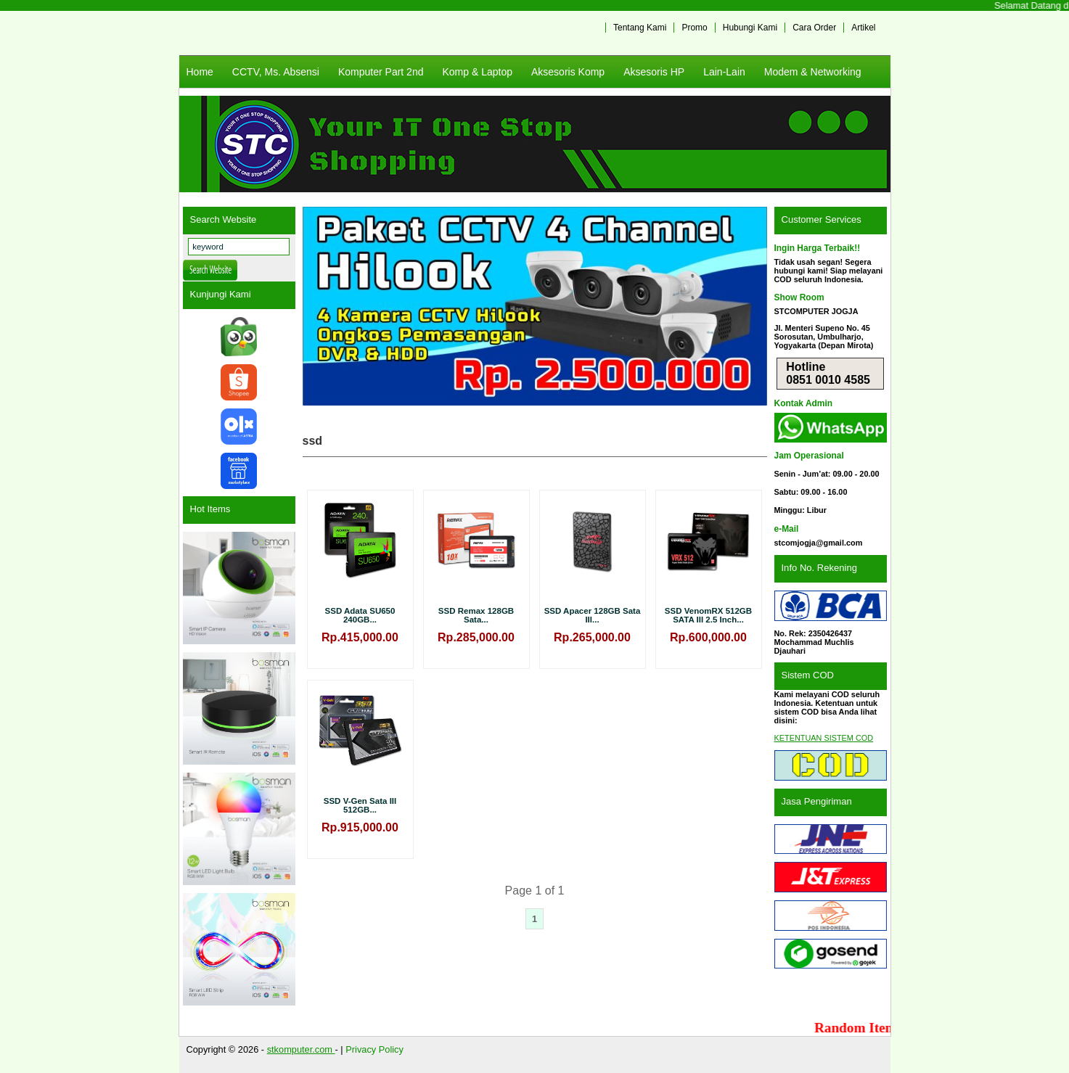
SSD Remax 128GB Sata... (476, 615)
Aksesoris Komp (568, 72)
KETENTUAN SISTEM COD (824, 737)
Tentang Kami (639, 27)
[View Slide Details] (535, 306)
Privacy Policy (374, 1049)
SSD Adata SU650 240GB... (360, 615)
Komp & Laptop (477, 72)
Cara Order (814, 27)
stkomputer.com (301, 1049)
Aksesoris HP (653, 72)
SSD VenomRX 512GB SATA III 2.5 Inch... (708, 615)
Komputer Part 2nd (381, 72)
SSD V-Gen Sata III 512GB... (360, 805)
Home (200, 72)
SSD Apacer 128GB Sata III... (592, 615)
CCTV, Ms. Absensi (275, 72)
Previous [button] (321, 306)
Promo (694, 27)
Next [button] (749, 306)
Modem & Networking (812, 72)
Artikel (863, 27)
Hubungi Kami (750, 27)
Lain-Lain (724, 72)
